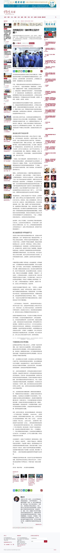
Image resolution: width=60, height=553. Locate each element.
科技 (29, 17)
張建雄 (51, 86)
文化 (12, 17)
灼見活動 (39, 17)
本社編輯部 (7, 41)
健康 (22, 17)
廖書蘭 (51, 130)
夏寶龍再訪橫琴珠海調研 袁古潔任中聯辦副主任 (7, 67)
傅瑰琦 (51, 119)
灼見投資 (5, 49)
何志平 (51, 156)
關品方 (51, 57)
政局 (5, 17)
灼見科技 (5, 78)
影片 (32, 17)
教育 (8, 17)
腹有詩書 (5, 28)
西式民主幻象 (52, 122)
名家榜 (35, 17)
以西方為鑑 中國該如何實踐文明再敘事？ (39, 499)
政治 (20, 45)
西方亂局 (51, 85)
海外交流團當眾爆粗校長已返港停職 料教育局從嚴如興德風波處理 (53, 44)
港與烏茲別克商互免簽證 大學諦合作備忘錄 (7, 97)
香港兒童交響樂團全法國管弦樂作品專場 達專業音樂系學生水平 (53, 118)
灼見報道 (5, 64)
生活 (18, 17)
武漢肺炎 (31, 45)
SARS (27, 45)
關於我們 (44, 17)
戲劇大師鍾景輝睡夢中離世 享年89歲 (53, 135)
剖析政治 (31, 43)
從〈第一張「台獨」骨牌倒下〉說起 (53, 55)
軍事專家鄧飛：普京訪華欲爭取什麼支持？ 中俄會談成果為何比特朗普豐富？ (53, 93)
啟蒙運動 (23, 45)
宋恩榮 (51, 69)
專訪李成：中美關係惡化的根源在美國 (24, 499)
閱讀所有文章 (39, 545)
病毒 (17, 45)
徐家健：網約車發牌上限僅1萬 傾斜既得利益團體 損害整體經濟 (53, 75)
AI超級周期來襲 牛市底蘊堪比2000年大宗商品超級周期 (7, 53)
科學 (14, 45)
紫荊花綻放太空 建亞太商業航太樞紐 (53, 154)
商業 (25, 17)
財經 (15, 17)
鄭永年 (19, 43)
